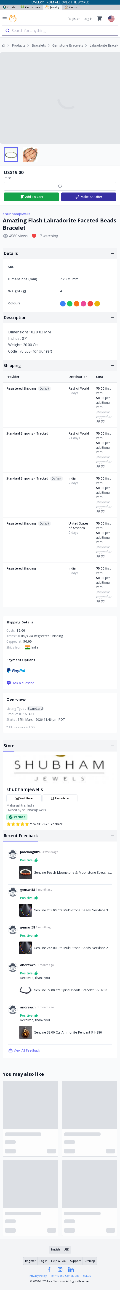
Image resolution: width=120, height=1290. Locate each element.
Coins (71, 7)
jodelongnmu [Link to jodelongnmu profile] (30, 852)
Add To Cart (31, 197)
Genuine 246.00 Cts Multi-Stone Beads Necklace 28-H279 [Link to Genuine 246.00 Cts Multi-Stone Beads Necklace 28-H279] (73, 948)
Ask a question (20, 683)
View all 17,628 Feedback (34, 824)
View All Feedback (24, 1050)
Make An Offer (88, 197)
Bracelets (39, 45)
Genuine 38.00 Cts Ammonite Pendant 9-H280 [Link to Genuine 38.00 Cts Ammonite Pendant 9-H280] (68, 1032)
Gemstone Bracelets (67, 45)
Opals (9, 7)
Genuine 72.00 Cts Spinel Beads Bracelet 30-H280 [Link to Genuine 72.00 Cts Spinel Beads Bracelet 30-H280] (70, 990)
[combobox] (60, 31)
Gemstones (30, 7)
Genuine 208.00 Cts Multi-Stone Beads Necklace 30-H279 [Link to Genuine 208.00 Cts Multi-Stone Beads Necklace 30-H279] (73, 910)
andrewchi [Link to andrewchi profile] (28, 965)
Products (18, 45)
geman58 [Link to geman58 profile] (27, 889)
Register (74, 18)
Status (87, 1276)
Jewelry (52, 7)
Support (75, 1261)
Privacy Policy (38, 1276)
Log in (88, 18)
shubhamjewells (16, 213)
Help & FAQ (58, 1261)
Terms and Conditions (65, 1276)
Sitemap (90, 1261)
